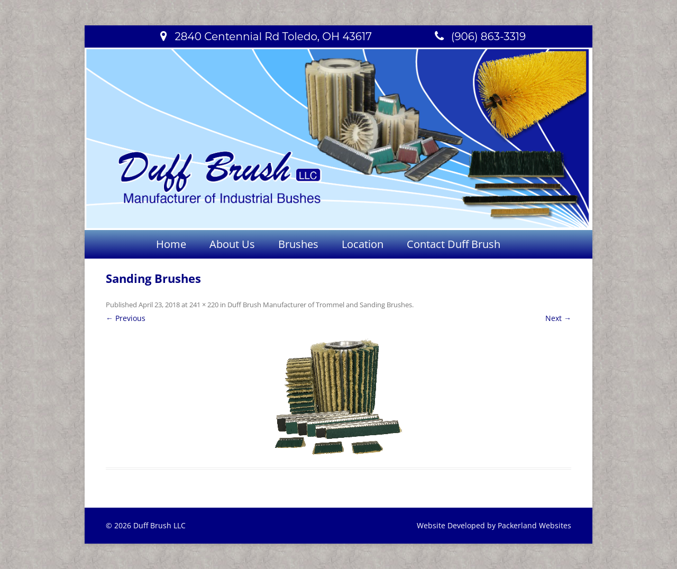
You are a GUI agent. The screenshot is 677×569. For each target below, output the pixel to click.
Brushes (298, 244)
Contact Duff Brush (453, 244)
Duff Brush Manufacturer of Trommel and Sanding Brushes (319, 304)
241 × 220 (203, 304)
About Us (232, 244)
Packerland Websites (534, 525)
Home (171, 244)
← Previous (125, 318)
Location (362, 244)
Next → (558, 318)
